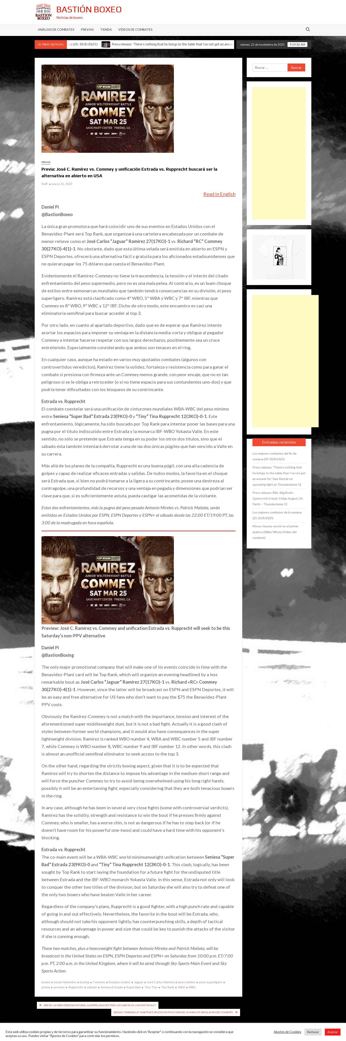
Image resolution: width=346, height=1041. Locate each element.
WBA (181, 987)
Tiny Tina (150, 987)
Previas (87, 29)
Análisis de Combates (56, 29)
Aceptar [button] (332, 1032)
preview (59, 987)
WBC (192, 987)
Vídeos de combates (135, 29)
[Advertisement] (279, 153)
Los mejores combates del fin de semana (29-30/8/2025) (274, 456)
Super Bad (133, 987)
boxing (84, 982)
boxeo (45, 982)
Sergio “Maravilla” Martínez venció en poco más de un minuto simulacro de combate (173, 1012)
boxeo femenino (65, 982)
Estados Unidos (119, 982)
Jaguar (138, 982)
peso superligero (210, 982)
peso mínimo (186, 982)
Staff (44, 184)
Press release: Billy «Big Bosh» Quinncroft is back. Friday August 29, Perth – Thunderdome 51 (277, 498)
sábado (92, 987)
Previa (45, 162)
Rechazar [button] (313, 1032)
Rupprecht (75, 987)
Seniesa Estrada (112, 987)
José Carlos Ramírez (160, 982)
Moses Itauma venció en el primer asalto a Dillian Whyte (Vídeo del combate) (275, 531)
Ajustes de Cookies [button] (287, 1032)
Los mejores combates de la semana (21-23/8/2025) (277, 515)
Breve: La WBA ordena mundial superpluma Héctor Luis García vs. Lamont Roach (100, 1005)
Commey (99, 982)
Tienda (106, 29)
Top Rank (167, 987)
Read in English (219, 194)
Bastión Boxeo (89, 9)
